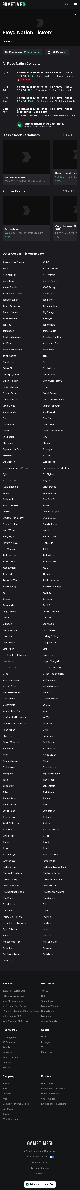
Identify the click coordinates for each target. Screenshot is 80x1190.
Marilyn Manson (11, 680)
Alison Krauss (9, 281)
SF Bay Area (9, 1042)
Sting (5, 848)
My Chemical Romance (14, 717)
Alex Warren (49, 274)
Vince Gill (7, 935)
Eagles (6, 430)
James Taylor (49, 561)
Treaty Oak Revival (12, 916)
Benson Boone (10, 312)
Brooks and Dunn (51, 343)
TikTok (45, 1037)
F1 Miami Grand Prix (13, 996)
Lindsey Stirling (50, 636)
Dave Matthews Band (53, 399)
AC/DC (46, 262)
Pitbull (46, 761)
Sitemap (39, 1173)
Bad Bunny (48, 299)
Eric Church (48, 455)
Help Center (47, 1083)
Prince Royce (49, 767)
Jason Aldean (10, 567)
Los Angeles (9, 1037)
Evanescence (50, 461)
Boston (6, 1067)
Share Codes (48, 1098)
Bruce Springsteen (12, 349)
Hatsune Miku (49, 536)
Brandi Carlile (49, 331)
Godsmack (8, 499)
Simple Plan (8, 835)
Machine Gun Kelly (52, 667)
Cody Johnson (10, 387)
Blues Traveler (10, 318)
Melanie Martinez (11, 692)
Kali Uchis (47, 599)
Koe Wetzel (48, 624)
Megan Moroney (51, 686)
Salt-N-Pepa (9, 810)
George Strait (49, 493)
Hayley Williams (11, 542)
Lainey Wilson (10, 630)
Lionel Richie (9, 642)
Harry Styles (9, 536)
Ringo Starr (8, 786)
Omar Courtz (49, 736)
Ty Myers (47, 923)
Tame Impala (49, 860)
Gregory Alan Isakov (13, 518)
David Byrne (9, 405)
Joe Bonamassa (51, 580)
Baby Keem (48, 293)
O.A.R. (45, 729)
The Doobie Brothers (53, 879)
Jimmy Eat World (11, 580)
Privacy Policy (40, 1162)
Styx (45, 848)
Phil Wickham (49, 748)
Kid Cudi (47, 617)
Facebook (46, 1052)
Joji (4, 592)
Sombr (6, 842)
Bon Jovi (7, 324)
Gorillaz (6, 511)
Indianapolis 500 (12, 1016)
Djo (4, 418)
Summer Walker (51, 854)
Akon (5, 268)
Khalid (6, 617)
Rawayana (8, 773)
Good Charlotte (10, 505)
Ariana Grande (10, 287)
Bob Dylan (48, 318)
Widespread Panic (12, 941)
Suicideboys (9, 854)
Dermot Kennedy (51, 405)
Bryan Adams (9, 355)
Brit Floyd (7, 343)
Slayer (46, 835)
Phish (5, 754)
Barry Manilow (50, 306)
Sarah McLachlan (11, 823)
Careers (7, 1093)
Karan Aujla (8, 605)
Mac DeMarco (10, 667)
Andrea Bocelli (50, 281)
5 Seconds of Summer (14, 262)
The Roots (8, 898)
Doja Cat (47, 418)
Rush (45, 804)
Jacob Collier (9, 561)
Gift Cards (8, 1109)
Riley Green (49, 779)
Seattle (6, 1047)
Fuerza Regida (10, 486)
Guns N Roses (50, 524)
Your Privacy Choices (37, 1156)
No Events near (22, 52)
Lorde (46, 648)
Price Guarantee (50, 1093)
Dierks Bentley (10, 412)
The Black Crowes (52, 873)
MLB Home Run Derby (14, 1006)
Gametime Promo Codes (16, 1103)
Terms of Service (40, 1168)
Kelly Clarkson (10, 611)
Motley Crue (9, 705)
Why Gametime (11, 1119)
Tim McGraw (9, 904)
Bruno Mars (48, 349)
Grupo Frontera (10, 524)
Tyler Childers (10, 929)
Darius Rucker (10, 399)
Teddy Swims (9, 867)
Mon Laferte (9, 698)
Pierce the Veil (50, 754)
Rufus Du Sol (9, 804)
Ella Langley (9, 443)
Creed (46, 387)
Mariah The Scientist (53, 673)
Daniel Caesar (50, 393)
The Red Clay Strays (53, 892)
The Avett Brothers (12, 873)
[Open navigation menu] (75, 4)
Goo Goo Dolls (50, 499)
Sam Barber (49, 810)
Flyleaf (6, 474)
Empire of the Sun (12, 449)
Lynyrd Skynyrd (51, 661)
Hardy (46, 530)
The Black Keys (11, 879)
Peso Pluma (9, 748)
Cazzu (46, 362)
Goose (46, 505)
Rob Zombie (49, 786)
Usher (46, 929)
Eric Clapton (9, 461)
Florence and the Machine (56, 468)
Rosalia (46, 798)
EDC (45, 437)
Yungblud (47, 948)
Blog (5, 1088)
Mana (5, 673)
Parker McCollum (11, 742)
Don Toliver (49, 424)
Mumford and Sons (12, 711)
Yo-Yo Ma (7, 948)
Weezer (47, 935)
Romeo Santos (10, 798)
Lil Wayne (7, 636)
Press (6, 1098)
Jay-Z (45, 567)
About (6, 1083)
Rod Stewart (49, 792)
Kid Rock (7, 624)
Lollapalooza (49, 642)
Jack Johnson (10, 555)
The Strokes (49, 898)
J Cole (46, 549)
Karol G (46, 605)
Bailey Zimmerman (12, 306)
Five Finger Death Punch (15, 468)
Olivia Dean (8, 736)
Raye (5, 779)
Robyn (6, 792)
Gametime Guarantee (53, 1088)
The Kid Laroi (49, 885)
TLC (45, 904)
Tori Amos (8, 910)
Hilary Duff (48, 542)
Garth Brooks (49, 486)
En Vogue (48, 449)
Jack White (48, 555)
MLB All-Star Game (13, 1001)
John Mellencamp (52, 586)
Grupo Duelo (49, 518)
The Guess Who (11, 885)
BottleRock (8, 331)
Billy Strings (48, 312)
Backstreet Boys (11, 299)
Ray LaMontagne (51, 773)
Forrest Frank (9, 480)
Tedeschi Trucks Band (54, 867)
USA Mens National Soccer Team (21, 1011)
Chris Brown (49, 374)
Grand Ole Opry (51, 511)
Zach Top (8, 960)
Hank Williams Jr (11, 530)
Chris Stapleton (10, 380)
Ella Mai (46, 443)
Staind (46, 842)
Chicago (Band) (11, 374)
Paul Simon (48, 742)
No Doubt (47, 723)
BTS (45, 355)
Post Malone (9, 767)
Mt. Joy (46, 705)
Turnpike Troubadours (14, 923)
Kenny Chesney (51, 611)
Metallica (47, 692)
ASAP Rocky (49, 287)
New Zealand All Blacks (15, 1021)
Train (45, 910)
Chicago (7, 1062)
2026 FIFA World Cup (14, 990)
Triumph (47, 916)
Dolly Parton (9, 424)
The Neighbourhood (13, 892)
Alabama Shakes (51, 268)
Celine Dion (8, 368)
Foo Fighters (49, 474)
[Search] (66, 4)
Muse (45, 711)
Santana (47, 817)
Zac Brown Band (11, 954)
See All (69, 135)
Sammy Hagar (10, 817)
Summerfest (9, 860)
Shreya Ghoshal (51, 829)
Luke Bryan (48, 655)
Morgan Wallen (50, 698)
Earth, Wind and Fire (53, 430)
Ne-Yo (46, 717)
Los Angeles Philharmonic (16, 655)
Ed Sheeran (9, 437)
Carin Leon (8, 362)
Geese (6, 493)
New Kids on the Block (14, 723)
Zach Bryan (48, 954)
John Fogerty (9, 586)
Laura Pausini (49, 630)
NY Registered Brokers (53, 1103)
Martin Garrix (49, 680)
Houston (7, 1052)
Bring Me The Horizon (54, 337)
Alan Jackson (9, 274)
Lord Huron (8, 648)
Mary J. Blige (9, 686)
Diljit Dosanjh (49, 412)
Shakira (46, 823)
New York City (10, 1057)
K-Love (6, 599)
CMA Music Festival (52, 380)
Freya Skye (48, 480)
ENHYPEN (8, 455)
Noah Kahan (9, 729)
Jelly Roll (7, 574)
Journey (47, 592)
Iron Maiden (9, 549)
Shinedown (8, 829)
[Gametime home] (16, 4)
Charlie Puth (49, 368)
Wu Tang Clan (50, 941)
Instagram (46, 1042)
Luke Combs (9, 661)
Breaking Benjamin (12, 337)
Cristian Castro (10, 393)
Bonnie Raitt (49, 324)
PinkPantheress (11, 761)
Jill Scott (47, 574)
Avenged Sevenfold (13, 293)
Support (7, 1114)
